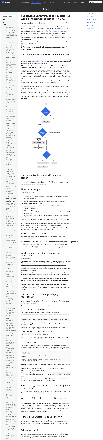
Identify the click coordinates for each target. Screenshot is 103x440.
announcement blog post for (56, 31)
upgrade (41, 61)
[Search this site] (95, 2)
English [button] (83, 2)
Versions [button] (75, 2)
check (54, 67)
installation (34, 61)
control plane (35, 80)
